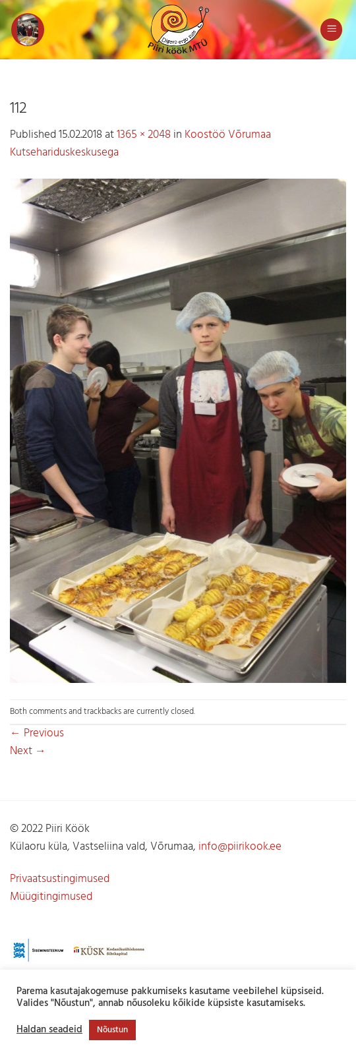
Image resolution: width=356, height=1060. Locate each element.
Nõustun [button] (112, 1030)
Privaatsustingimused (59, 879)
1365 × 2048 (144, 135)
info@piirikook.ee (240, 847)
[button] (27, 29)
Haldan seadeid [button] (49, 1030)
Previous (37, 733)
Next (28, 751)
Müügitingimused (51, 897)
